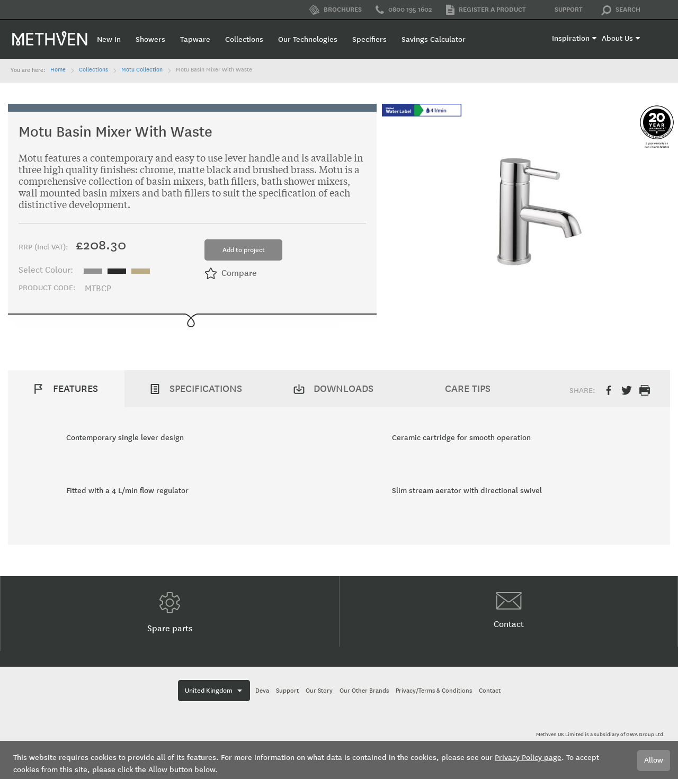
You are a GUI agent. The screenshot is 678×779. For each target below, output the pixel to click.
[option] (93, 271)
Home (58, 70)
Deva (262, 691)
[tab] (66, 388)
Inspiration (571, 38)
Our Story (319, 691)
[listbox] (119, 269)
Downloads (343, 389)
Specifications (206, 389)
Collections (93, 70)
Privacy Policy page (528, 757)
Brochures (335, 10)
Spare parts (170, 612)
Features (75, 389)
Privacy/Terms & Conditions (434, 691)
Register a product (486, 10)
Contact (509, 610)
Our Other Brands (364, 691)
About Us (617, 38)
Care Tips (467, 389)
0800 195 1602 (404, 10)
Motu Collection (142, 70)
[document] (339, 760)
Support (561, 10)
